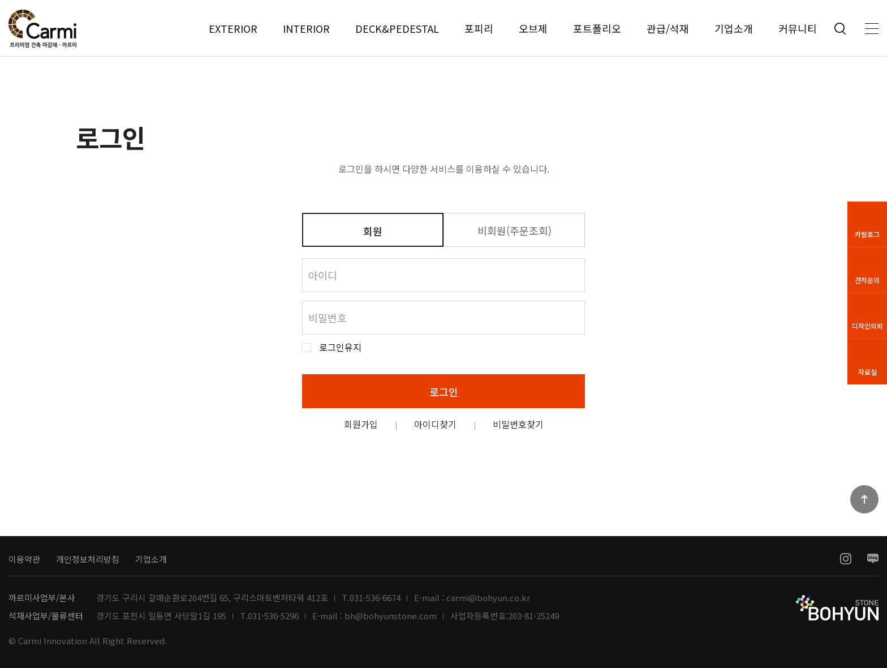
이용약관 (24, 559)
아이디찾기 (435, 424)
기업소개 (733, 28)
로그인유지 (340, 347)
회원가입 (361, 424)
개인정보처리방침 (87, 559)
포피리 (478, 28)
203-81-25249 (533, 616)
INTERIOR (306, 28)
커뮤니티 (797, 28)
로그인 (443, 391)
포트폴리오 (597, 28)
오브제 (533, 28)
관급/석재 (668, 28)
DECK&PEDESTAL (397, 28)
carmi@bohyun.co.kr (488, 597)
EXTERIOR (233, 28)
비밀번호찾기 (518, 424)
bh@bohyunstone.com (391, 616)
